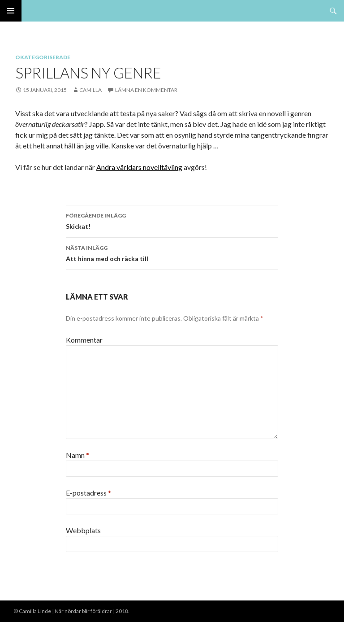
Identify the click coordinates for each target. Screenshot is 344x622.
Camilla (90, 90)
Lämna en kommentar (146, 90)
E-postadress (88, 492)
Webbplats (83, 530)
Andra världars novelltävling (139, 167)
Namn (77, 455)
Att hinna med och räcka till (172, 252)
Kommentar (84, 339)
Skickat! (172, 220)
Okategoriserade (42, 57)
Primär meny (11, 11)
